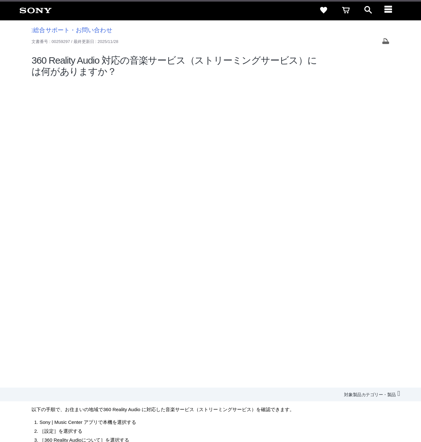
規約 (375, 354)
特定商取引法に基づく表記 (306, 354)
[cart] (346, 10)
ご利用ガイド (351, 354)
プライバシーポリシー (87, 416)
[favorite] (323, 10)
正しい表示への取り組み (134, 416)
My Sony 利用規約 (363, 365)
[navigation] (390, 10)
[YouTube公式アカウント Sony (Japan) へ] (359, 381)
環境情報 (331, 365)
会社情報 (210, 365)
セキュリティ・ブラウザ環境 (247, 354)
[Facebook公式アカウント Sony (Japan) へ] (373, 381)
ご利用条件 (51, 416)
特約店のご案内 (262, 365)
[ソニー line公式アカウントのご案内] (332, 381)
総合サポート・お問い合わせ (72, 30)
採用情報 (233, 365)
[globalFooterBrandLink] (356, 420)
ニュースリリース (300, 365)
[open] (368, 10)
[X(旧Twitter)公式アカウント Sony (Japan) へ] (345, 381)
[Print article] (385, 41)
